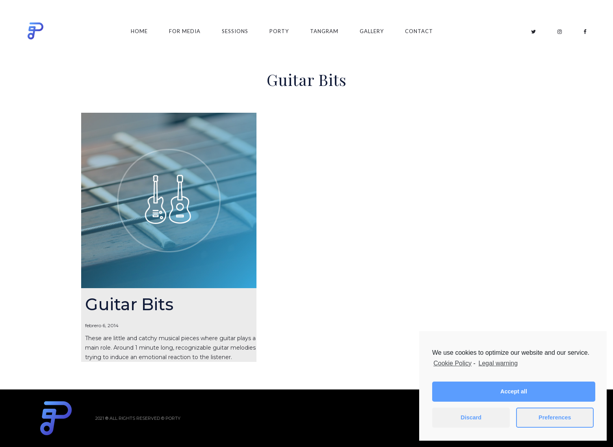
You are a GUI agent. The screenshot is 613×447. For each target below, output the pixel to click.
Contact (419, 31)
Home (139, 31)
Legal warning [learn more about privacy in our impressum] (498, 363)
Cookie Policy (452, 363)
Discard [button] (471, 417)
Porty (279, 31)
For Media (185, 31)
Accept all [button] (513, 391)
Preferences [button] (555, 417)
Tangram (324, 31)
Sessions (235, 31)
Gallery (372, 31)
